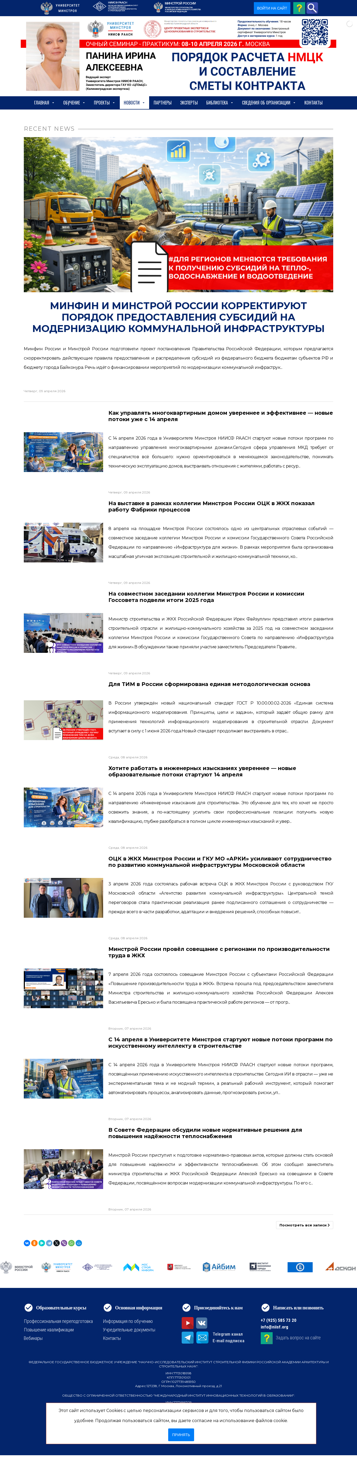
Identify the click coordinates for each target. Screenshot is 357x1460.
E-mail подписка (228, 1340)
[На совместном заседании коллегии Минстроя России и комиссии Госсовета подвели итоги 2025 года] (63, 633)
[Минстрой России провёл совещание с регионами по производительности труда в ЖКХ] (63, 988)
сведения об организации (269, 102)
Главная (44, 102)
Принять (181, 1435)
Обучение (74, 102)
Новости (134, 102)
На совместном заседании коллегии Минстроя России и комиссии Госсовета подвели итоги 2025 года (206, 597)
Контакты (313, 102)
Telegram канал (228, 1334)
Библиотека (220, 102)
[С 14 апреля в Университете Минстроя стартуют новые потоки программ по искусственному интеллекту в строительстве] (63, 1079)
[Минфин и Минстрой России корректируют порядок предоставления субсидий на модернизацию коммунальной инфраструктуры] (178, 214)
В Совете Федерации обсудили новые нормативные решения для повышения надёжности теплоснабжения (205, 1133)
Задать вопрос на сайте (298, 1337)
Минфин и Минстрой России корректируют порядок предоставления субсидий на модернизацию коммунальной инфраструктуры (178, 317)
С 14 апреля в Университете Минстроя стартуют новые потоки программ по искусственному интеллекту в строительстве (220, 1042)
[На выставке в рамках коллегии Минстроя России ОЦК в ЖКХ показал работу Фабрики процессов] (63, 542)
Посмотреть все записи (305, 1225)
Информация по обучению (128, 1321)
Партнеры (163, 102)
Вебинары (33, 1338)
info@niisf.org (274, 1327)
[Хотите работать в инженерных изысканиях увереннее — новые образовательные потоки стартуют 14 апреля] (63, 807)
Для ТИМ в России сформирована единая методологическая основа (209, 684)
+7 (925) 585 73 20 (278, 1320)
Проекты (104, 102)
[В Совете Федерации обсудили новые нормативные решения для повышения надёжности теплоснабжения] (63, 1169)
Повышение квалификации (49, 1329)
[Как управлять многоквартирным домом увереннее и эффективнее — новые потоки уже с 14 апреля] (63, 452)
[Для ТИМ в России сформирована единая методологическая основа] (63, 720)
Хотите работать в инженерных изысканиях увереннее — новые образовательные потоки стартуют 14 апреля (202, 771)
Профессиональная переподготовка (58, 1321)
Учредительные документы (129, 1329)
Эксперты (189, 102)
